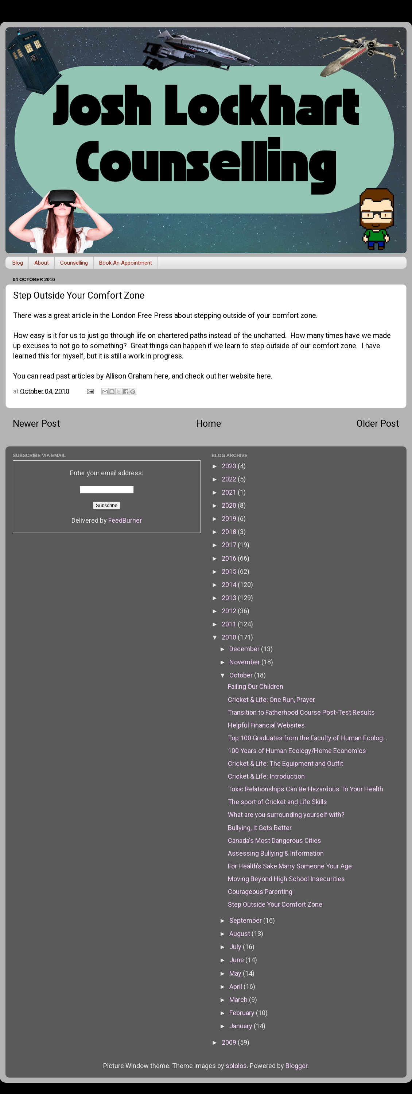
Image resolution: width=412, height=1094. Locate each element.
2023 (230, 466)
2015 (230, 571)
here (161, 376)
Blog (17, 263)
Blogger (296, 1066)
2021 (230, 492)
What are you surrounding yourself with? (286, 814)
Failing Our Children (255, 686)
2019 (230, 518)
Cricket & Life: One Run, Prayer (271, 699)
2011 (230, 624)
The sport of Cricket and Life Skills (277, 802)
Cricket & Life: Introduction (266, 776)
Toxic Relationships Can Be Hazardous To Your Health (305, 789)
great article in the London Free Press (113, 315)
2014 (230, 584)
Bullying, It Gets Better (260, 828)
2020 (230, 505)
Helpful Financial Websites (266, 725)
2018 (230, 532)
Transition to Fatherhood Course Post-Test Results (301, 712)
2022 (230, 479)
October (241, 675)
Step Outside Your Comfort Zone (275, 904)
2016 (230, 558)
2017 (230, 545)
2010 (230, 637)
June (237, 960)
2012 (230, 611)
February (242, 1013)
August (240, 933)
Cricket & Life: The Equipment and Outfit (285, 763)
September (246, 920)
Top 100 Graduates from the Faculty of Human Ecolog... (307, 738)
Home (208, 423)
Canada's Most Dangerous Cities (274, 840)
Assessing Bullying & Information (276, 853)
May (236, 973)
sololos (236, 1066)
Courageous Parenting (260, 891)
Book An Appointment (125, 263)
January (241, 1026)
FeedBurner (125, 520)
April (236, 986)
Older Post (378, 423)
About (41, 263)
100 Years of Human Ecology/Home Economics (297, 751)
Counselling (74, 263)
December (245, 649)
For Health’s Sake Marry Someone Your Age (290, 866)
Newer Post (36, 423)
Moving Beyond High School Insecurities (286, 879)
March (239, 999)
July (236, 947)
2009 (230, 1042)
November (245, 662)
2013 (230, 598)
